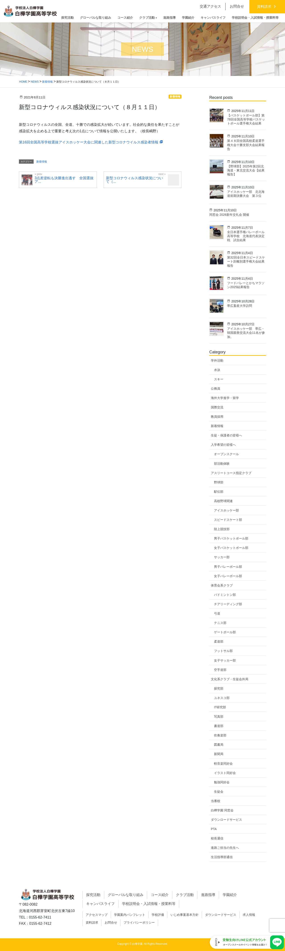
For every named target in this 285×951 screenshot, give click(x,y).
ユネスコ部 (222, 698)
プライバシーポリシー (139, 922)
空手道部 (220, 670)
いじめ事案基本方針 (185, 914)
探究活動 (93, 895)
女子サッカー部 (225, 660)
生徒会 (218, 791)
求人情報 (249, 914)
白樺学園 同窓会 (222, 810)
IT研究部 (220, 707)
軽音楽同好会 (223, 763)
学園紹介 (230, 895)
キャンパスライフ (100, 904)
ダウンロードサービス (226, 819)
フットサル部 (223, 651)
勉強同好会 (222, 782)
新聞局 (218, 754)
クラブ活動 (185, 895)
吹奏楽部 (220, 735)
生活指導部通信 (222, 857)
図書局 (218, 744)
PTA (214, 829)
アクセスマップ (97, 914)
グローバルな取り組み (125, 895)
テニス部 (220, 623)
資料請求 (92, 922)
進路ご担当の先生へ (225, 847)
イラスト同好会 (225, 773)
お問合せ (111, 922)
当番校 (215, 801)
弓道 (217, 613)
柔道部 (218, 641)
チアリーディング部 (228, 604)
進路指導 (208, 895)
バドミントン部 (225, 595)
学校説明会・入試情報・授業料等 (148, 904)
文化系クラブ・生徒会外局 (229, 679)
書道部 (218, 726)
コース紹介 (160, 895)
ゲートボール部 (225, 632)
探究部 (218, 688)
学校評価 (158, 914)
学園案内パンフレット (129, 914)
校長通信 (217, 838)
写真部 (218, 716)
